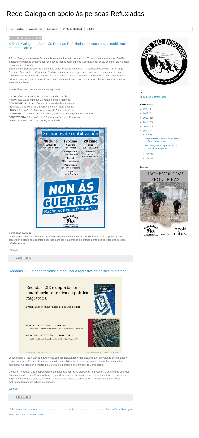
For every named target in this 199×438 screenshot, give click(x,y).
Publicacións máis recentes (23, 409)
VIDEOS (90, 29)
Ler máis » (14, 250)
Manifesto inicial (35, 29)
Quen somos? (53, 29)
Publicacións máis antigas (119, 409)
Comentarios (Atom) (34, 414)
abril (148, 158)
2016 (146, 131)
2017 (146, 126)
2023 (146, 109)
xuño (148, 134)
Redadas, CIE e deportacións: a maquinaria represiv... (161, 147)
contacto (20, 29)
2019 (146, 117)
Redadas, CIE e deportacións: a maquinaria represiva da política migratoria (67, 271)
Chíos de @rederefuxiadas (153, 97)
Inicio (11, 29)
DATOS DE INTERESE (72, 29)
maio (148, 153)
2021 (146, 113)
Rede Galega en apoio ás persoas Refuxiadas (75, 13)
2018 (146, 122)
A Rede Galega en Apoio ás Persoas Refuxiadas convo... (163, 139)
